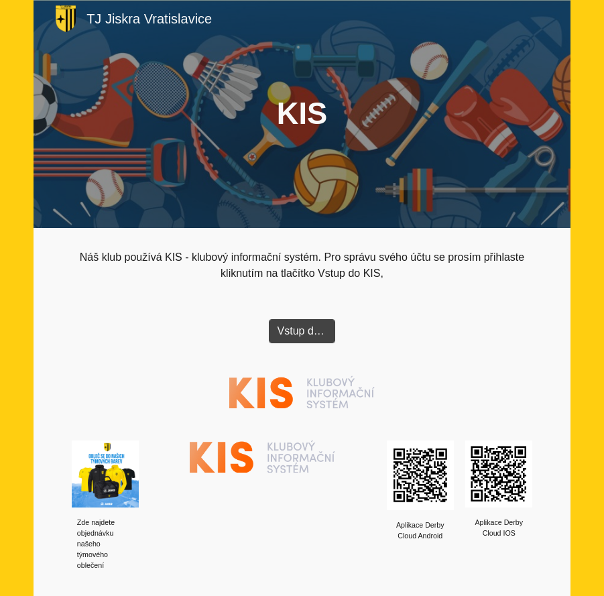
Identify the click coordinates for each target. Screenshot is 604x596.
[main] (301, 114)
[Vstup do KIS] (302, 331)
